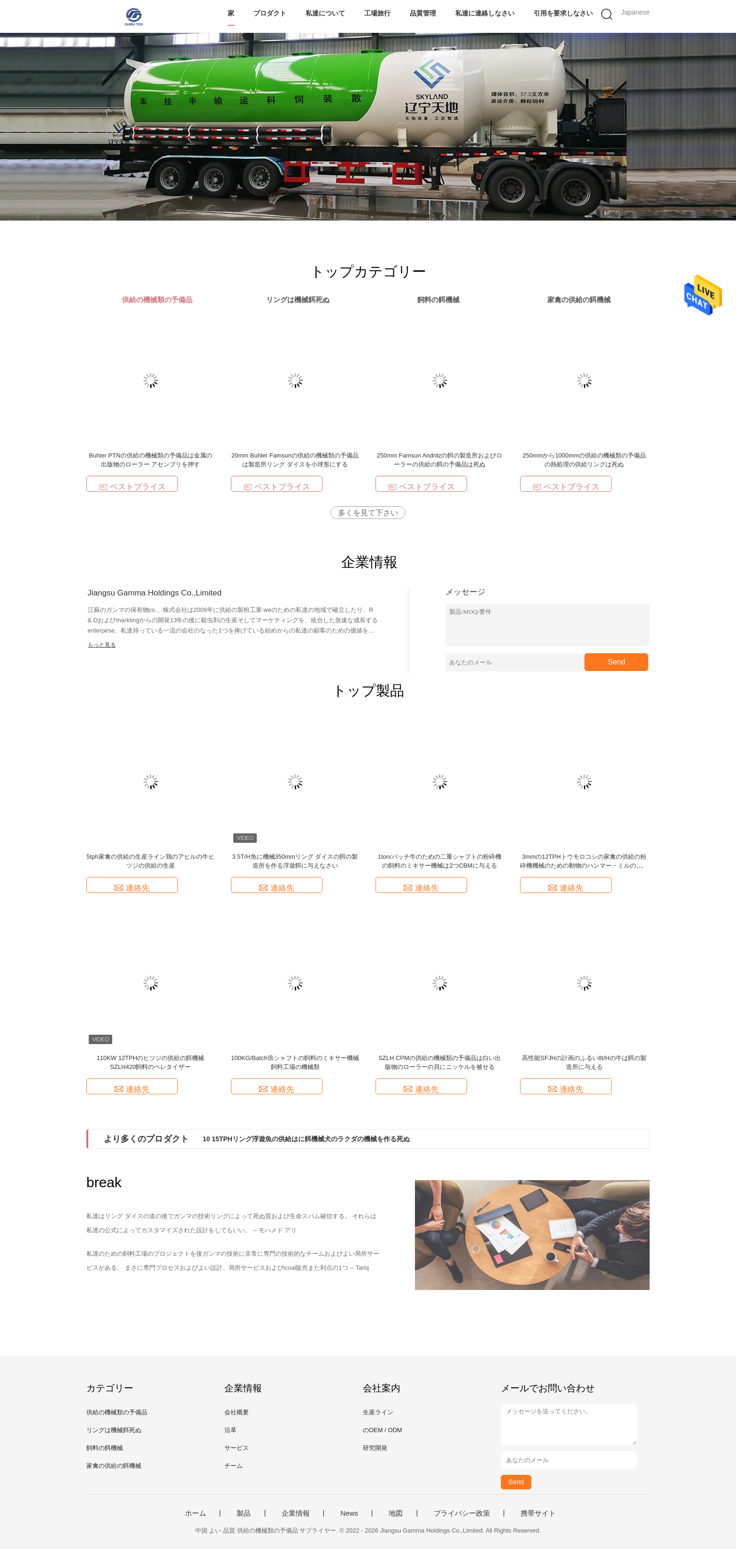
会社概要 (236, 1412)
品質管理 (423, 13)
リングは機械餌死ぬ (113, 1430)
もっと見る (102, 644)
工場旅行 (377, 13)
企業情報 (296, 1513)
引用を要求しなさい (563, 13)
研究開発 (375, 1447)
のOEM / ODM (382, 1430)
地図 (396, 1513)
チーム (233, 1465)
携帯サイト (538, 1513)
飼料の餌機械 (104, 1447)
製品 (244, 1513)
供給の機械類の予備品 (116, 1412)
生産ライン (378, 1412)
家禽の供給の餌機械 (113, 1465)
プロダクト (269, 13)
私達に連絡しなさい (484, 13)
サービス (236, 1447)
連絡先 (132, 888)
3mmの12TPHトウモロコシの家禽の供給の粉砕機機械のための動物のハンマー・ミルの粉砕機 (584, 865)
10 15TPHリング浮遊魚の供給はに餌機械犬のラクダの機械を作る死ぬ (306, 1139)
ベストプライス (132, 486)
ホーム (195, 1513)
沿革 (230, 1430)
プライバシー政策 (462, 1513)
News (349, 1513)
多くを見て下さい (368, 513)
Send (616, 662)
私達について (325, 13)
